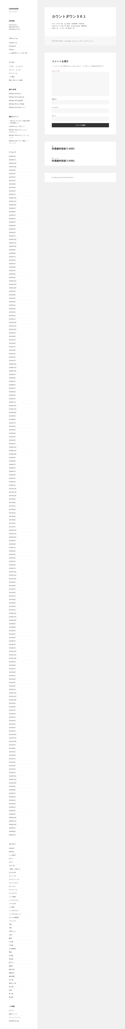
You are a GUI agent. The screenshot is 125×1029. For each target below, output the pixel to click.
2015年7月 (12, 589)
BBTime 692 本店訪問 (16, 100)
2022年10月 (12, 288)
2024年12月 (12, 198)
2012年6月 (12, 714)
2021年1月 (12, 361)
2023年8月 (12, 253)
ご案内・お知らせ (14, 869)
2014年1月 (12, 648)
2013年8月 (12, 665)
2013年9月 (12, 662)
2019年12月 (12, 406)
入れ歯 (11, 942)
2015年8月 (12, 586)
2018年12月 (12, 447)
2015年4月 (12, 599)
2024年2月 (12, 232)
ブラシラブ (12, 921)
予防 (10, 924)
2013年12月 (12, 651)
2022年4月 (12, 309)
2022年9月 (12, 291)
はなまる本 (12, 872)
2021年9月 (12, 333)
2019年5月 (12, 430)
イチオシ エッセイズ (16, 66)
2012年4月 (12, 721)
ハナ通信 (11, 77)
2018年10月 (12, 454)
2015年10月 (12, 579)
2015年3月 (12, 603)
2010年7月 (12, 793)
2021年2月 (12, 357)
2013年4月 (12, 679)
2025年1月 (12, 194)
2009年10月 (12, 824)
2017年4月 (12, 516)
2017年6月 (12, 509)
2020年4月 (12, 392)
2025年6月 (12, 177)
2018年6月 (12, 468)
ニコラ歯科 (12, 897)
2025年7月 (12, 174)
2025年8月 (12, 170)
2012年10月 (12, 700)
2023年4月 (12, 267)
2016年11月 (12, 534)
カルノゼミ (12, 886)
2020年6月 (12, 385)
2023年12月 (12, 239)
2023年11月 (12, 243)
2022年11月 (12, 284)
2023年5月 (12, 264)
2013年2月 (12, 686)
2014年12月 (12, 613)
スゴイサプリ (13, 893)
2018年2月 (12, 482)
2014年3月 (12, 641)
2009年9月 (12, 828)
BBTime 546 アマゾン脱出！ (18, 141)
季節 (10, 952)
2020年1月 (12, 402)
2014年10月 (12, 620)
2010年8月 (12, 790)
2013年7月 (12, 669)
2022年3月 (12, 312)
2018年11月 (12, 451)
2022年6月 (12, 302)
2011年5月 (12, 759)
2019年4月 (12, 433)
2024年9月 (12, 208)
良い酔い (11, 987)
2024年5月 (12, 222)
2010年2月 (12, 811)
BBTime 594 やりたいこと (17, 130)
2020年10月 (12, 371)
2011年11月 (12, 738)
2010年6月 (12, 797)
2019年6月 (12, 426)
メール (55, 107)
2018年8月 (12, 461)
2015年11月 (12, 575)
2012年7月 (12, 710)
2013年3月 (12, 682)
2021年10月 (12, 329)
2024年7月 (12, 215)
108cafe (11, 848)
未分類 (11, 955)
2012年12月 (12, 693)
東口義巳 (13, 123)
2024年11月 (12, 201)
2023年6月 (12, 260)
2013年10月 (12, 658)
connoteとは (13, 43)
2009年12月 (12, 818)
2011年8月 (12, 748)
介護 (10, 935)
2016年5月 (12, 554)
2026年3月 (12, 156)
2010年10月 (12, 783)
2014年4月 (12, 637)
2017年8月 (12, 502)
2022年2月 (12, 316)
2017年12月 (12, 489)
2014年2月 (12, 644)
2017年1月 (12, 527)
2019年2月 (12, 440)
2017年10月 (12, 496)
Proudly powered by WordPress (62, 177)
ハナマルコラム (14, 900)
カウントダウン (14, 883)
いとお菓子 (12, 855)
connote (13, 8)
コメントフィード (14, 1017)
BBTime (11, 852)
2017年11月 (12, 492)
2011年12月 (12, 734)
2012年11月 (12, 696)
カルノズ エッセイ (15, 70)
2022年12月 (12, 281)
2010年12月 (12, 776)
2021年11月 (12, 326)
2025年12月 (12, 163)
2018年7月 (12, 464)
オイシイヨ (12, 876)
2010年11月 (12, 779)
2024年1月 (12, 236)
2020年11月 (12, 367)
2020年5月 (12, 388)
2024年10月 (12, 205)
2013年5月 (12, 676)
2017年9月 (12, 499)
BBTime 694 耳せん (15, 94)
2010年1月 (12, 814)
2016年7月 (12, 547)
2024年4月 (12, 226)
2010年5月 (12, 800)
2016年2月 (12, 565)
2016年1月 (12, 568)
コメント (55, 71)
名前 (54, 99)
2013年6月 (12, 672)
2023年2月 (12, 274)
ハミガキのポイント (15, 914)
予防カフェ (12, 931)
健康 (10, 938)
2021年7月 (12, 340)
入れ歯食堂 (12, 949)
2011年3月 (12, 766)
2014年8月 (12, 627)
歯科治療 (11, 976)
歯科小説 (11, 969)
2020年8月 (12, 378)
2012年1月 (12, 731)
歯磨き (11, 966)
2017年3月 (12, 520)
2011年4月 (12, 762)
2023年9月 (12, 250)
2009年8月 (12, 831)
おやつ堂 (11, 865)
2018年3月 (12, 478)
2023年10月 (12, 246)
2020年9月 (12, 374)
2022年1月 (12, 319)
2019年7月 (12, 423)
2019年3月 (12, 437)
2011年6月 (12, 755)
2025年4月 (12, 184)
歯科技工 (11, 973)
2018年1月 (12, 485)
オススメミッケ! (14, 879)
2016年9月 (12, 541)
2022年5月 (12, 305)
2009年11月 (12, 821)
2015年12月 (12, 572)
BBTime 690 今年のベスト (17, 107)
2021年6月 (12, 343)
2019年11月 (12, 409)
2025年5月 (12, 180)
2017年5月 (12, 513)
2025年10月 (12, 167)
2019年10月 (12, 412)
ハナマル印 (12, 904)
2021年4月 (12, 350)
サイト (54, 116)
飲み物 (11, 997)
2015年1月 (12, 610)
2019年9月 (12, 416)
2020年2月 (12, 399)
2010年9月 (12, 786)
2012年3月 (12, 724)
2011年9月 (12, 745)
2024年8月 (12, 212)
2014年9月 (12, 624)
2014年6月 (12, 631)
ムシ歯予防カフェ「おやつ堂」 (18, 53)
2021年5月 (12, 347)
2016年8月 (12, 544)
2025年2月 (12, 191)
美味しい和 (12, 983)
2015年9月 (12, 582)
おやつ (11, 859)
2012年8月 (12, 707)
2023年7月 (12, 257)
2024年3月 (12, 229)
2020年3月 (12, 395)
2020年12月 (12, 364)
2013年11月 (12, 655)
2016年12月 (12, 530)
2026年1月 (12, 160)
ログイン (11, 1010)
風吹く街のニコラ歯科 (16, 80)
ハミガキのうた (14, 910)
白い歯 (11, 980)
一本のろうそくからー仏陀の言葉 (19, 121)
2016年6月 (12, 551)
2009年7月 (12, 835)
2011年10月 (12, 741)
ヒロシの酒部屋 (14, 917)
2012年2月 (12, 727)
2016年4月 (12, 558)
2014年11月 (12, 617)
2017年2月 (12, 523)
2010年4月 (12, 804)
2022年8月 (12, 295)
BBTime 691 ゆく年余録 (16, 104)
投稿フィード (13, 1014)
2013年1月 (12, 689)
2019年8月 (12, 419)
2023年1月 (12, 277)
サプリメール (13, 73)
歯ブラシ (11, 962)
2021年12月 (12, 322)
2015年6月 (12, 592)
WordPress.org (14, 1021)
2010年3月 (12, 807)
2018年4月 (12, 475)
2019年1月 (12, 444)
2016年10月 (12, 537)
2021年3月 (12, 354)
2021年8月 (12, 336)
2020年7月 (12, 381)
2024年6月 (12, 219)
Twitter (11, 49)
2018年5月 (12, 471)
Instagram (12, 46)
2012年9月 (12, 703)
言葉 (10, 990)
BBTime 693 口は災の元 (16, 97)
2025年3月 (12, 187)
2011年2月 (12, 769)
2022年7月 (12, 298)
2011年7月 (12, 752)
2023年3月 (12, 271)
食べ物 (11, 994)
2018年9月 (12, 457)
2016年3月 (12, 561)
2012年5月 (12, 717)
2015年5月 (12, 596)
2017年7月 (12, 506)
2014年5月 (12, 634)
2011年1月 (12, 773)
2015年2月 (12, 606)
